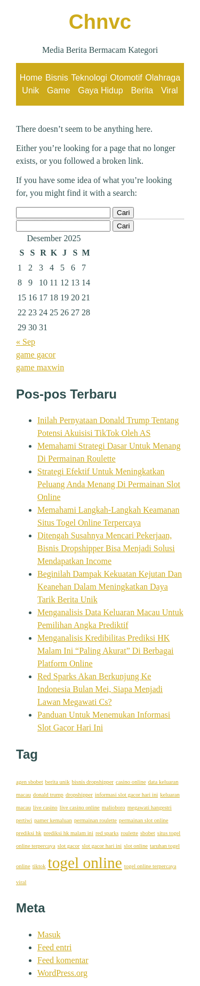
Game (58, 90)
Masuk (49, 934)
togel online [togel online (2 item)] (85, 862)
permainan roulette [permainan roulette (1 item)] (95, 820)
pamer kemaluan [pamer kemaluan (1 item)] (53, 820)
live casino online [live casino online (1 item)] (80, 807)
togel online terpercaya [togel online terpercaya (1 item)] (150, 866)
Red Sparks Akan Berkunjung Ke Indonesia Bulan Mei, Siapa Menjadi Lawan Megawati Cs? (100, 689)
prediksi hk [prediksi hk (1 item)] (29, 833)
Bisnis (56, 77)
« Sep (25, 341)
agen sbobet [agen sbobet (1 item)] (29, 782)
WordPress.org (62, 972)
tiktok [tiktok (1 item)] (39, 866)
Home (31, 77)
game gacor (35, 354)
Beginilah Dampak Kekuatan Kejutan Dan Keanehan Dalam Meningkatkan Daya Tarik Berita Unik (109, 586)
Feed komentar (63, 960)
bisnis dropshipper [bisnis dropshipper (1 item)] (92, 782)
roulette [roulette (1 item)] (129, 833)
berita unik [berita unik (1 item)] (57, 782)
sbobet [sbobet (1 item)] (147, 833)
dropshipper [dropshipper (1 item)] (79, 795)
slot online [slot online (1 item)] (136, 846)
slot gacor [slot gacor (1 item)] (69, 846)
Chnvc (100, 21)
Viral (169, 90)
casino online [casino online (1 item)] (131, 782)
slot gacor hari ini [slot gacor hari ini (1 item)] (102, 846)
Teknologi (89, 77)
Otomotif (126, 77)
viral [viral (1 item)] (21, 882)
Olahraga (162, 77)
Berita (142, 90)
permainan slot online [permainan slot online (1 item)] (143, 820)
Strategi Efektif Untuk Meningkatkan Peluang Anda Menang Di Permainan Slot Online (108, 484)
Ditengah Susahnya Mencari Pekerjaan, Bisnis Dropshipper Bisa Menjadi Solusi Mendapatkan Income (106, 548)
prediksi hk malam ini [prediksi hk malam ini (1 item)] (68, 833)
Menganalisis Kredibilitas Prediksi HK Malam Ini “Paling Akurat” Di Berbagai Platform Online (105, 650)
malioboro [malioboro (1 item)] (113, 807)
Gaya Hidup (100, 90)
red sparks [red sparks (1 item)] (107, 833)
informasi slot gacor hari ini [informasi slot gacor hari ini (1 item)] (126, 795)
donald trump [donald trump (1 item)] (48, 795)
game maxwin (40, 367)
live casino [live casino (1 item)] (45, 807)
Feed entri (54, 947)
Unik (30, 90)
